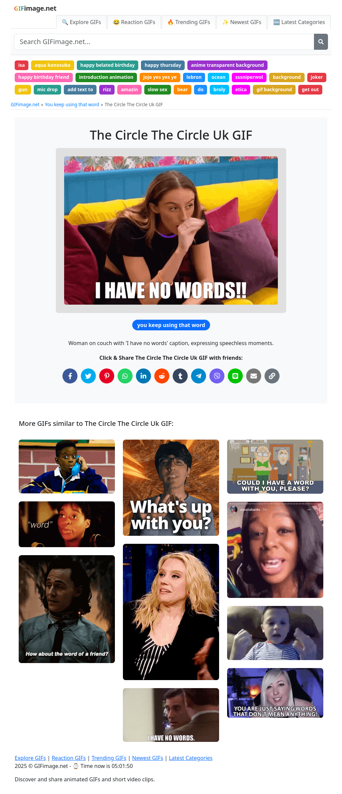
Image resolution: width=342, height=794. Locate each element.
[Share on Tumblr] (180, 375)
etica (240, 89)
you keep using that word (171, 325)
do (201, 89)
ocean (218, 77)
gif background (274, 89)
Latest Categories (191, 758)
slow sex (157, 89)
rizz (107, 89)
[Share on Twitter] (88, 375)
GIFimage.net (25, 104)
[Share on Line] (235, 375)
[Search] (321, 42)
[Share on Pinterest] (106, 375)
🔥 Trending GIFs (188, 22)
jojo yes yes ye (160, 77)
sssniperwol (249, 77)
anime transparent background (227, 65)
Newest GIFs (147, 758)
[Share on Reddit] (161, 375)
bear (182, 89)
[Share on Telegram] (198, 375)
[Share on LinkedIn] (143, 375)
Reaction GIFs (69, 758)
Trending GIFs (109, 758)
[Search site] (164, 42)
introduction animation (106, 77)
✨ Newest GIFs (241, 22)
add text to (80, 89)
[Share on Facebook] (69, 375)
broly (219, 89)
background (287, 77)
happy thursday (163, 65)
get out (310, 89)
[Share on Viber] (216, 375)
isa (21, 65)
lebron (193, 77)
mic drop (47, 89)
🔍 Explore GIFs (81, 22)
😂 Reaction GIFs (134, 22)
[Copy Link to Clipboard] (272, 375)
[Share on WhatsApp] (125, 375)
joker (317, 77)
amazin (129, 89)
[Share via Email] (253, 375)
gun (22, 89)
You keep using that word (72, 104)
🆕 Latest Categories (299, 22)
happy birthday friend (43, 77)
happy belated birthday (107, 65)
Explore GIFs (30, 758)
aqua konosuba (52, 65)
